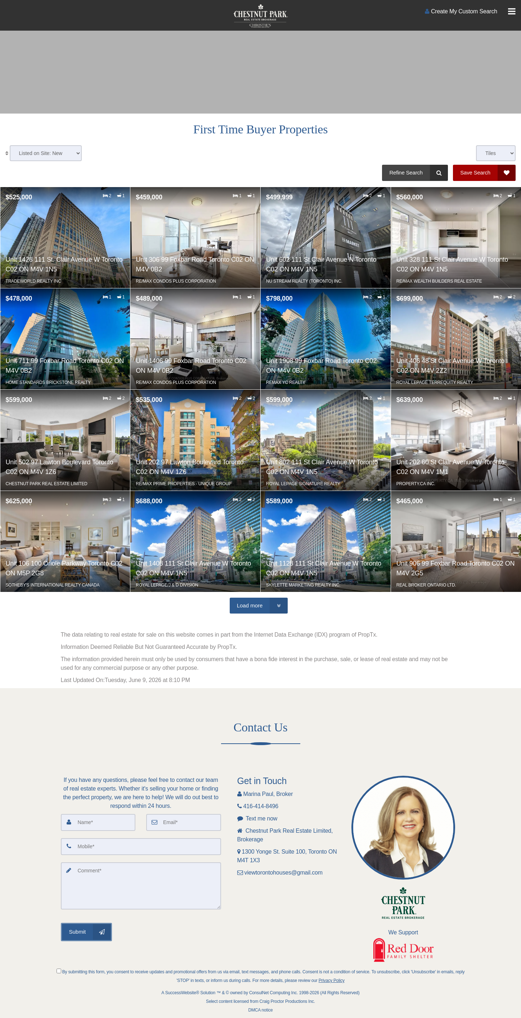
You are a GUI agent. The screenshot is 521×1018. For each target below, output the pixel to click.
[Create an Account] (461, 11)
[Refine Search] (415, 173)
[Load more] (259, 606)
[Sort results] (46, 153)
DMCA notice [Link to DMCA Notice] (260, 1010)
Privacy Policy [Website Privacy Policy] (332, 980)
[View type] (496, 153)
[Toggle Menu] (512, 11)
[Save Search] (484, 173)
